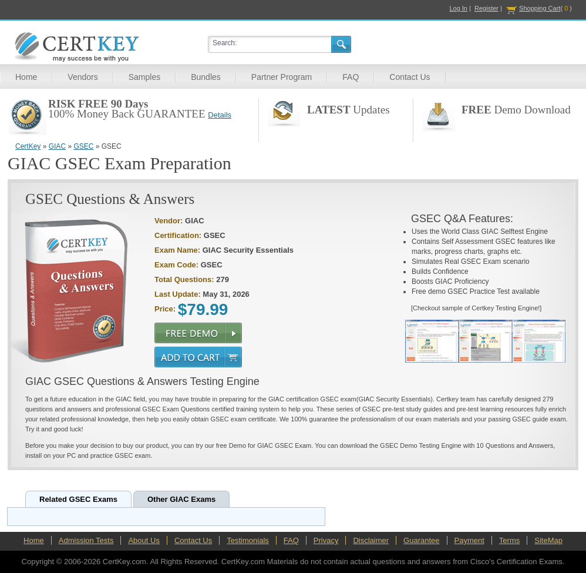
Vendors (82, 77)
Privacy (326, 540)
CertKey (28, 146)
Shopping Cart (539, 8)
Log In (458, 8)
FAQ (350, 77)
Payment (469, 540)
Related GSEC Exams (78, 499)
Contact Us (409, 77)
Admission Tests (86, 540)
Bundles (206, 77)
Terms (509, 540)
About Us (143, 540)
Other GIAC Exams (181, 499)
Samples (144, 77)
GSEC (83, 146)
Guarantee (421, 540)
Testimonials (248, 540)
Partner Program (281, 77)
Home (26, 77)
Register (486, 8)
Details (219, 114)
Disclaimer (371, 540)
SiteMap (548, 540)
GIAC (57, 146)
